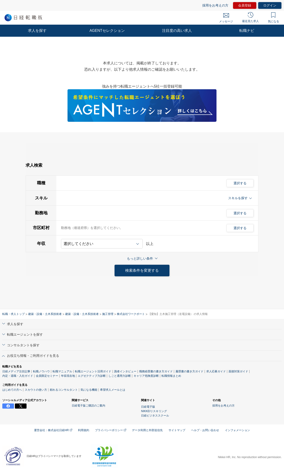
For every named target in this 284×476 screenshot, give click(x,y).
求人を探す (37, 31)
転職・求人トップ (13, 314)
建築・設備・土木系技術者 (45, 314)
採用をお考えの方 (215, 5)
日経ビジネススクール (155, 415)
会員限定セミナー (47, 375)
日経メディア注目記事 (16, 371)
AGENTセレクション (107, 31)
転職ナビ (246, 31)
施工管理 (107, 314)
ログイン (269, 5)
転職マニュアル (62, 371)
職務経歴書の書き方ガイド (156, 371)
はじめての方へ (12, 389)
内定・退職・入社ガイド (17, 375)
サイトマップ (177, 430)
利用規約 (83, 430)
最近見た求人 (250, 17)
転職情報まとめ (171, 375)
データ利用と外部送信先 (147, 430)
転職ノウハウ (41, 371)
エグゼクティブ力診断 (92, 375)
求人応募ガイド (216, 371)
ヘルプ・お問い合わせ (205, 430)
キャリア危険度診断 (146, 375)
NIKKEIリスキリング (154, 411)
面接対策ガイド (238, 371)
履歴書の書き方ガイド (189, 371)
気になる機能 (89, 389)
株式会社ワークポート (131, 314)
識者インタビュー (125, 371)
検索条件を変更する (142, 270)
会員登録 (244, 5)
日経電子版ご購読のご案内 (88, 405)
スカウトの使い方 (36, 389)
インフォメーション (237, 430)
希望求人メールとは (112, 389)
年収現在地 (68, 375)
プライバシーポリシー (110, 430)
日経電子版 (148, 406)
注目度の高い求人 (177, 31)
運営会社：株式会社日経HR (53, 430)
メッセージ (226, 18)
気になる (273, 17)
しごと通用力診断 (119, 375)
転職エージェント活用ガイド (93, 371)
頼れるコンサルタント (64, 389)
